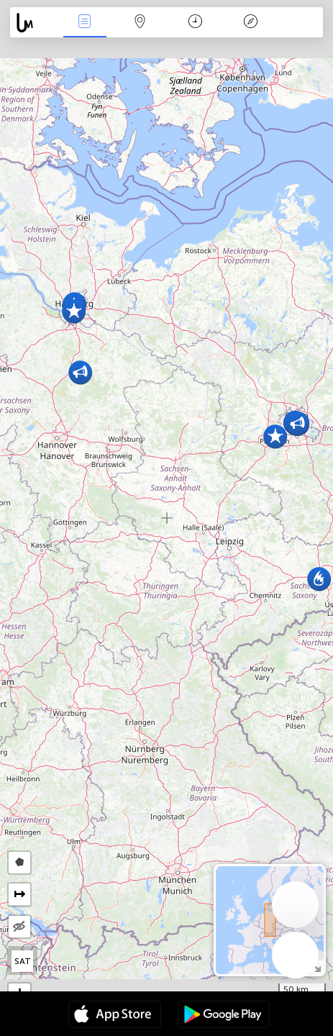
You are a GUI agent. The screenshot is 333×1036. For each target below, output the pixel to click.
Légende (250, 23)
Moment (195, 23)
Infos (85, 23)
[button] (80, 372)
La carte (139, 23)
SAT (22, 961)
